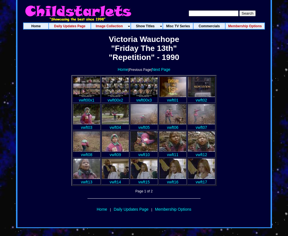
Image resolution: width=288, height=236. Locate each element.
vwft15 (144, 179)
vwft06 (172, 125)
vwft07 (201, 125)
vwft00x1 (86, 97)
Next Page (161, 69)
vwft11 (172, 152)
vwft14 (115, 179)
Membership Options (173, 209)
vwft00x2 (115, 97)
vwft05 (144, 125)
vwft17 (201, 179)
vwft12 (201, 152)
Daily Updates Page (131, 209)
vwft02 (201, 97)
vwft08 (86, 152)
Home (123, 69)
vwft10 (144, 152)
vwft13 (86, 179)
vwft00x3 (144, 97)
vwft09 (115, 152)
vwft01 (172, 97)
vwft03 (86, 125)
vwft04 (115, 125)
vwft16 (172, 179)
